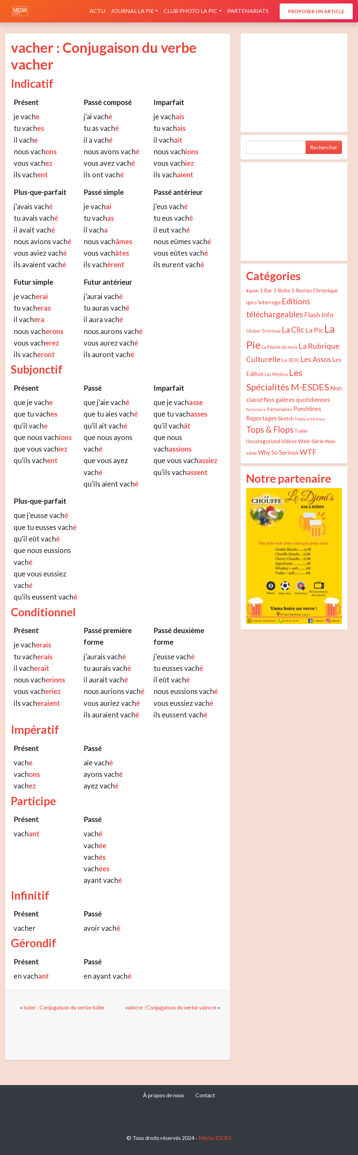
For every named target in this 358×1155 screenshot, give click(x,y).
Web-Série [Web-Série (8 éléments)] (311, 441)
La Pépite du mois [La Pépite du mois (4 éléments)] (280, 347)
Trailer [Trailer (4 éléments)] (301, 431)
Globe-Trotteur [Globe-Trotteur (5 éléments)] (263, 331)
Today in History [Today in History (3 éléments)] (310, 418)
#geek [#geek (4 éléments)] (252, 290)
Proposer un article (316, 11)
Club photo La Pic (190, 10)
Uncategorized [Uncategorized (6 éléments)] (263, 441)
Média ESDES (215, 1137)
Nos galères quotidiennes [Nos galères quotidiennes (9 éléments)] (297, 399)
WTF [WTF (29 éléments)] (308, 451)
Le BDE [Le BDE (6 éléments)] (290, 360)
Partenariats (247, 10)
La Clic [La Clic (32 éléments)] (293, 329)
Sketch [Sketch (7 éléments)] (286, 418)
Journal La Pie (132, 10)
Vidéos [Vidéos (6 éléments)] (289, 441)
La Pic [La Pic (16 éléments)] (314, 330)
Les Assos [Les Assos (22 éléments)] (315, 359)
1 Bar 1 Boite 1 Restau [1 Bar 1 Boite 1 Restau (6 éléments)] (286, 290)
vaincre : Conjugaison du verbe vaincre (170, 1007)
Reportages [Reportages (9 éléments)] (261, 418)
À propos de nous (163, 1095)
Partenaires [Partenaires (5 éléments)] (279, 409)
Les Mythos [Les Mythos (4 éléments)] (276, 374)
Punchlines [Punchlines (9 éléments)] (307, 408)
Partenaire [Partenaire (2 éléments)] (256, 409)
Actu (97, 10)
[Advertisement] (294, 83)
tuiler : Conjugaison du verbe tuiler (64, 1007)
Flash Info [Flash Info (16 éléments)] (319, 315)
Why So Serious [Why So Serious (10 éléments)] (278, 452)
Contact (205, 1095)
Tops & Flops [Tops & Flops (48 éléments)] (269, 429)
